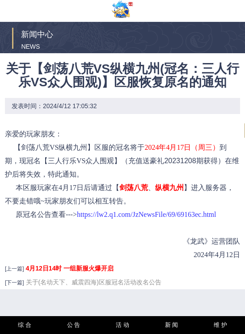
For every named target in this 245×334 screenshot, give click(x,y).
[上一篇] (14, 269)
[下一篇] (14, 282)
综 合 (24, 324)
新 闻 (171, 324)
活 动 (122, 324)
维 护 (220, 324)
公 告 (73, 324)
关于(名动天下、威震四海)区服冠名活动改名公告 (93, 282)
